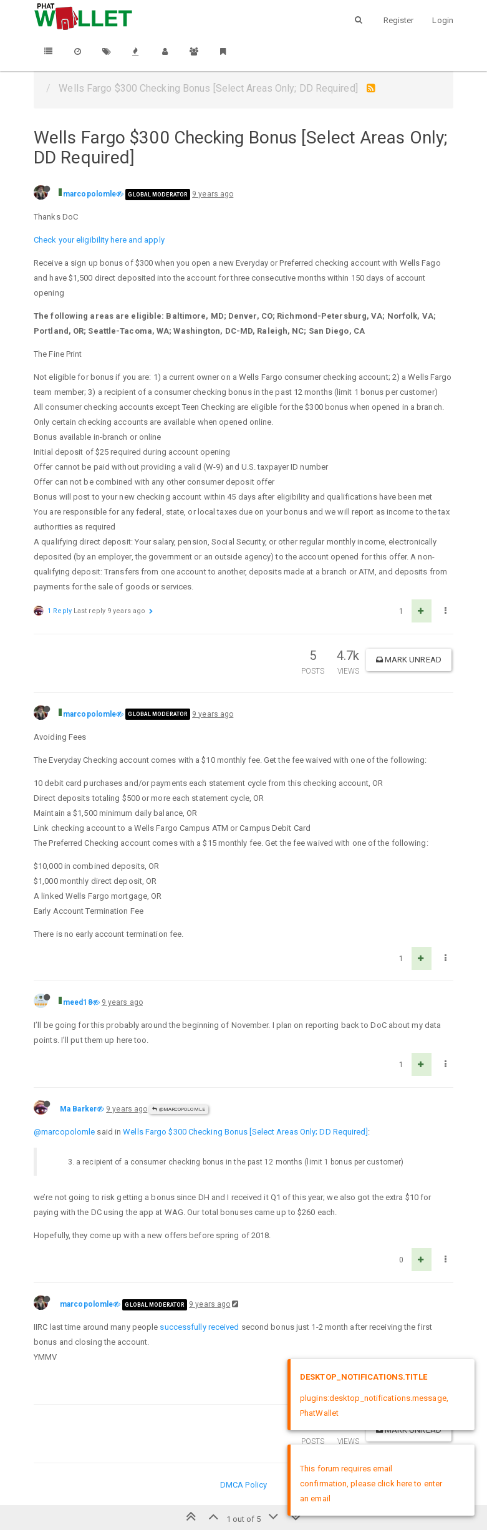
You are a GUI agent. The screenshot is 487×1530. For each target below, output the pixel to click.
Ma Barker (78, 1109)
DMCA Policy (243, 1484)
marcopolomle (89, 194)
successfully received (199, 1327)
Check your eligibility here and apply (99, 240)
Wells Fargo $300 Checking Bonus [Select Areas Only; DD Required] (245, 1131)
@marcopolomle (178, 1109)
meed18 (77, 1002)
